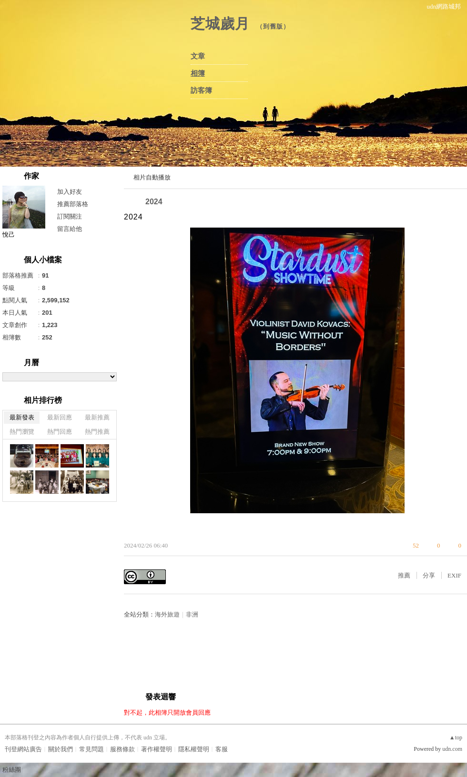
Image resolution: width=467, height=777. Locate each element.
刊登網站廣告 (23, 749)
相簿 (198, 73)
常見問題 (91, 749)
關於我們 (60, 749)
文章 (198, 56)
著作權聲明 (156, 749)
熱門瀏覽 (22, 431)
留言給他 (69, 228)
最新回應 (59, 417)
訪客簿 (201, 90)
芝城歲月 (220, 23)
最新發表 (22, 417)
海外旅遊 (167, 614)
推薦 (404, 575)
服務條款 (122, 749)
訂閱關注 (69, 216)
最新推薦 (97, 417)
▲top (455, 737)
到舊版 (273, 26)
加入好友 (69, 191)
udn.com (452, 749)
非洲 (192, 614)
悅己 (8, 234)
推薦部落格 (72, 204)
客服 (221, 749)
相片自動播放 (152, 177)
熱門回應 (59, 431)
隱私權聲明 (193, 749)
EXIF (454, 575)
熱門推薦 (97, 431)
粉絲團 (11, 769)
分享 (429, 575)
